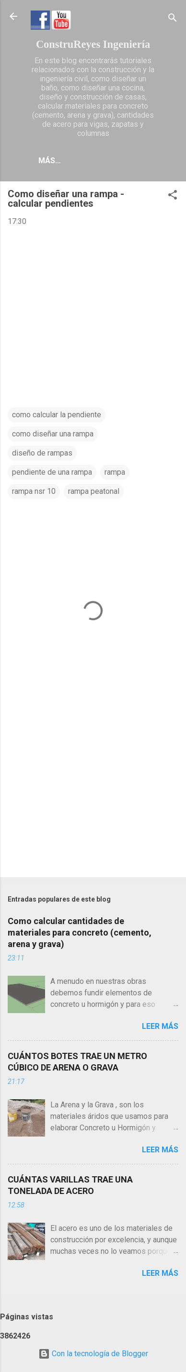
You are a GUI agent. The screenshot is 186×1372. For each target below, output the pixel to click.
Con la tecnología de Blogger (93, 1353)
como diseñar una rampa (52, 433)
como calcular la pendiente (56, 414)
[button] (172, 196)
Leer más (160, 1026)
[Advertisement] (93, 795)
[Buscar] (172, 19)
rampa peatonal (93, 491)
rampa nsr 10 (34, 491)
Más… (49, 160)
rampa (115, 472)
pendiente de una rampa (52, 472)
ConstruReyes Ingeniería (93, 44)
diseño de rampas (42, 452)
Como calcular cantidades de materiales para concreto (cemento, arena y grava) (79, 932)
